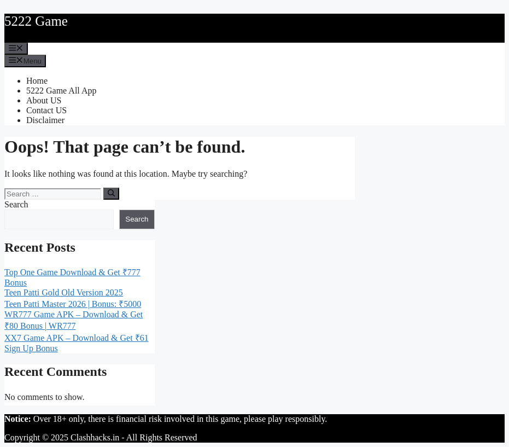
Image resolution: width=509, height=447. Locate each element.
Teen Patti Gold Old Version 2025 (63, 292)
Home (37, 80)
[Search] (111, 194)
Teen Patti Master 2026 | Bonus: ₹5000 (72, 304)
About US (43, 100)
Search (16, 204)
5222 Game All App (61, 90)
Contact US (46, 110)
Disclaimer (45, 120)
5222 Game (36, 21)
